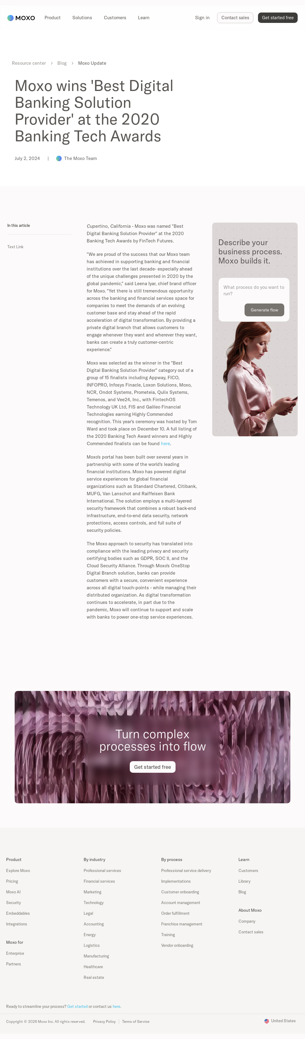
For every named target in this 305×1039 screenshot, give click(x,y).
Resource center (29, 63)
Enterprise (15, 953)
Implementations (176, 881)
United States (283, 1020)
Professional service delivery (186, 870)
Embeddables (18, 913)
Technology (93, 902)
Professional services (102, 870)
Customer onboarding (180, 891)
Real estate (94, 977)
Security (13, 902)
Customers (248, 870)
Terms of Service (135, 1021)
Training (168, 934)
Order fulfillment (175, 913)
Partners (13, 963)
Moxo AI (13, 891)
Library (244, 881)
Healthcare (93, 966)
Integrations (16, 923)
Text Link (15, 246)
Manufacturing (96, 956)
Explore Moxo (18, 870)
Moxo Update (92, 63)
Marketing (92, 891)
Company (246, 921)
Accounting (94, 923)
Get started (77, 1006)
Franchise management (181, 923)
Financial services (99, 881)
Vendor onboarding (177, 945)
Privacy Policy (104, 1021)
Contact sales (250, 931)
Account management (180, 902)
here (165, 443)
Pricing (12, 881)
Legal (88, 913)
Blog (62, 63)
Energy (90, 934)
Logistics (92, 945)
